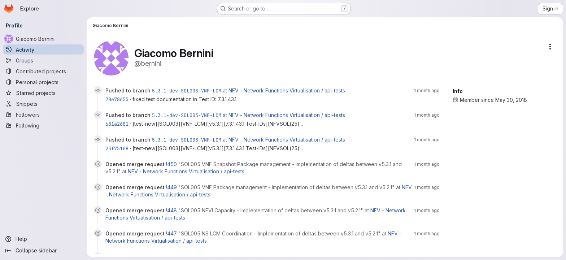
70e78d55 (117, 99)
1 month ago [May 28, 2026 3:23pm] (427, 139)
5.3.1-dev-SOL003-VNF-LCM (186, 90)
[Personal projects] (43, 82)
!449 (172, 187)
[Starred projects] (43, 93)
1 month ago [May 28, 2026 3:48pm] (427, 90)
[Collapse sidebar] (43, 251)
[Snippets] (43, 104)
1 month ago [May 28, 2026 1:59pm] (427, 164)
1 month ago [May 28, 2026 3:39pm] (427, 115)
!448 (172, 210)
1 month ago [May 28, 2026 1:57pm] (427, 210)
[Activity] (43, 49)
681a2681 (117, 124)
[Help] (43, 239)
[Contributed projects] (43, 71)
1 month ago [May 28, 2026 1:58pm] (427, 187)
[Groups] (43, 60)
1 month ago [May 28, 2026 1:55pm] (427, 233)
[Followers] (43, 114)
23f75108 (117, 148)
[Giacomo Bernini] (43, 39)
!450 (172, 164)
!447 (172, 233)
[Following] (43, 125)
